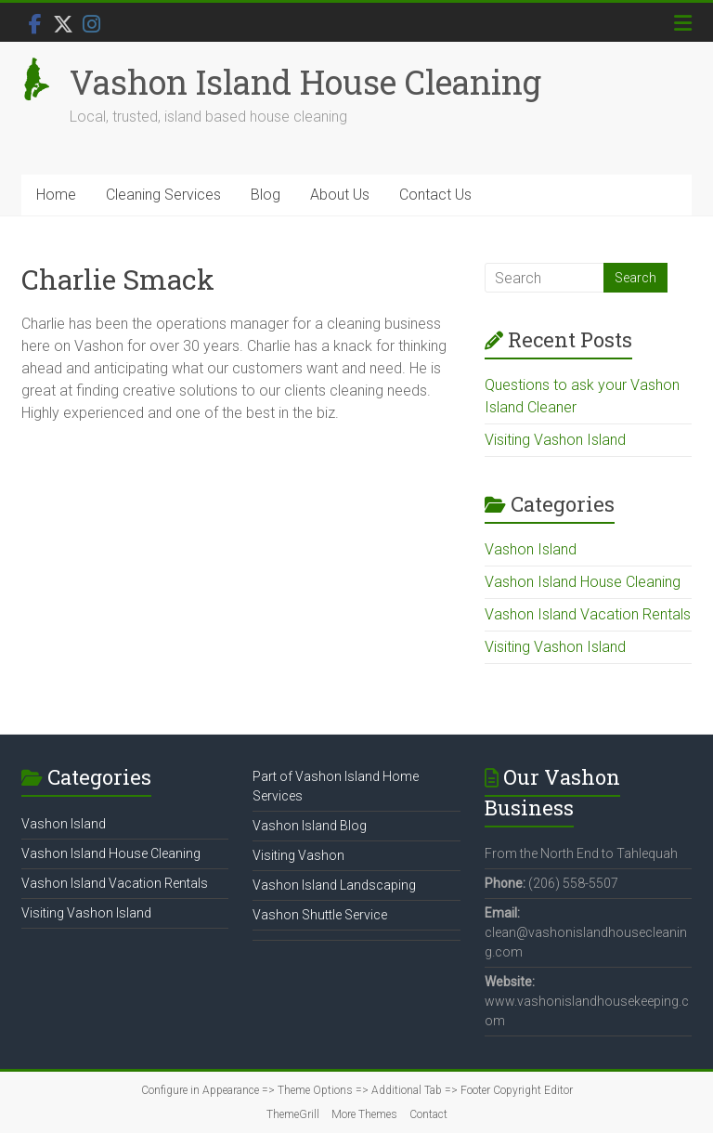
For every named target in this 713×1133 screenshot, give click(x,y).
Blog (265, 194)
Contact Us (435, 194)
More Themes (364, 1114)
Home (56, 194)
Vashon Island (531, 549)
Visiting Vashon (298, 855)
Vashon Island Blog (310, 825)
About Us (339, 194)
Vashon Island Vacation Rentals (588, 614)
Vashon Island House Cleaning (305, 81)
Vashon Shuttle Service (320, 914)
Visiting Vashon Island (555, 440)
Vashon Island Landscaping (334, 885)
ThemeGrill (292, 1114)
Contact (428, 1114)
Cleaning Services (163, 194)
